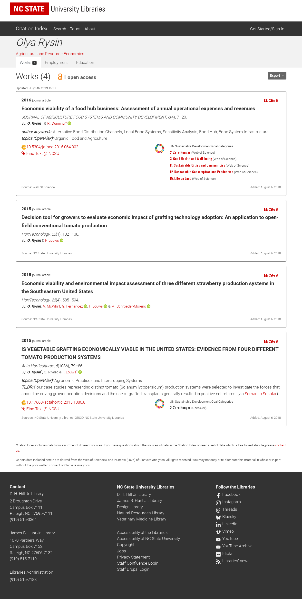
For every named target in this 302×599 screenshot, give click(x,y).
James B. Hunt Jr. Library (32, 532)
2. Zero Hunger (180, 152)
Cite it (271, 101)
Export (275, 75)
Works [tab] (28, 62)
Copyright (125, 544)
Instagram (228, 501)
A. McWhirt (51, 306)
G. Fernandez (72, 306)
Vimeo (225, 531)
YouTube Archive (234, 545)
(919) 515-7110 (23, 558)
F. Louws (52, 240)
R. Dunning (56, 123)
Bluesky (226, 516)
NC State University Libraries (145, 487)
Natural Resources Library (140, 512)
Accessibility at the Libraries (142, 532)
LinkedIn (226, 523)
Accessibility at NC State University (148, 538)
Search (59, 28)
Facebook (228, 494)
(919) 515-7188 (23, 579)
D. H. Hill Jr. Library (27, 493)
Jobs (121, 551)
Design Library (130, 506)
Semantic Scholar (261, 393)
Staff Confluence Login (137, 563)
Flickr (224, 553)
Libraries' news (233, 560)
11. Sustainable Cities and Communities (197, 165)
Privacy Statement (133, 557)
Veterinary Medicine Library (141, 519)
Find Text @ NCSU (40, 153)
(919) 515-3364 (23, 519)
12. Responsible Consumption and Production (201, 171)
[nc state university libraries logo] (57, 8)
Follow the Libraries (235, 487)
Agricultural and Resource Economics (50, 53)
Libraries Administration (31, 572)
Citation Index (31, 28)
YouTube (227, 538)
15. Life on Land (180, 178)
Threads (226, 509)
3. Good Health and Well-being (191, 158)
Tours (75, 28)
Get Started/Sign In (267, 28)
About (90, 28)
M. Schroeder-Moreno (128, 306)
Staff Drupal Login (133, 569)
